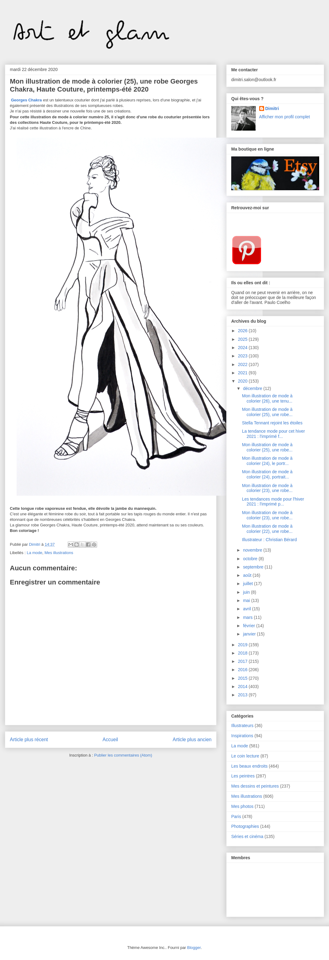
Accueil (110, 739)
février (249, 625)
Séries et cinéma (247, 836)
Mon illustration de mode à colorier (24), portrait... (267, 474)
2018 (243, 653)
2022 (243, 364)
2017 (243, 661)
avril (247, 608)
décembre (253, 388)
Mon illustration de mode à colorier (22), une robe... (267, 529)
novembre (253, 550)
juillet (248, 583)
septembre (253, 567)
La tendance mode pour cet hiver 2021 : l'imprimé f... (273, 434)
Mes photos (242, 806)
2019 (243, 644)
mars (248, 617)
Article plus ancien (192, 739)
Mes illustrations (59, 552)
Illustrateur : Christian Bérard (269, 539)
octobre (251, 558)
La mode (34, 552)
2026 (243, 330)
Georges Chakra (26, 100)
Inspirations (242, 735)
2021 (243, 372)
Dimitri (272, 108)
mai (247, 600)
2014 (243, 686)
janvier (250, 633)
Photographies (245, 826)
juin (247, 592)
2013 (243, 694)
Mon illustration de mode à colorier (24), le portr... (267, 461)
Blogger (194, 947)
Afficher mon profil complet (284, 116)
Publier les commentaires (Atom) (123, 755)
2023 (243, 355)
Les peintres (243, 775)
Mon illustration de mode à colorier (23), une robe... (267, 488)
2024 (243, 347)
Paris (236, 816)
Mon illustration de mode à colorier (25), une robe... (267, 412)
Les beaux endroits (249, 766)
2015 (243, 678)
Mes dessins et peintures (255, 786)
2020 (243, 381)
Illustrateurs (242, 725)
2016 (243, 669)
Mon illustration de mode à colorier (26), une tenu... (267, 398)
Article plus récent (29, 739)
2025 (243, 339)
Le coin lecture (245, 755)
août (247, 575)
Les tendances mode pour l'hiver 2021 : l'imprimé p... (273, 502)
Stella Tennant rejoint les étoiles (272, 422)
